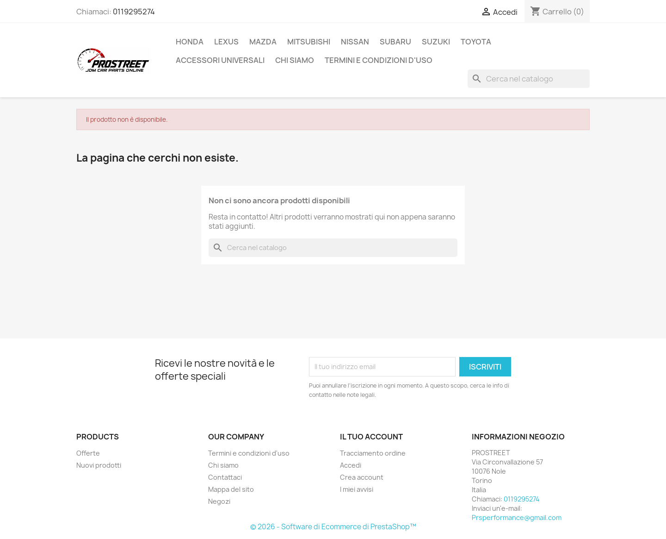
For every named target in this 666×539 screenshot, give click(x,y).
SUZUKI (436, 42)
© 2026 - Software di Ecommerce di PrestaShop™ (333, 527)
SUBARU (395, 42)
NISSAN (355, 42)
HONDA (190, 42)
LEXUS (226, 42)
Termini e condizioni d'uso (378, 60)
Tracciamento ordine (373, 453)
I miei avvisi (356, 489)
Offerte (88, 453)
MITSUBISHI (308, 42)
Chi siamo (294, 60)
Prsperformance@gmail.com (516, 517)
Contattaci (225, 477)
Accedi (350, 465)
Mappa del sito (231, 489)
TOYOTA (476, 42)
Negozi (219, 501)
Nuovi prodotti (98, 465)
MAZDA (263, 42)
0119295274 (134, 11)
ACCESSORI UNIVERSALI (220, 60)
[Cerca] (529, 78)
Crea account (361, 477)
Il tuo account (371, 437)
